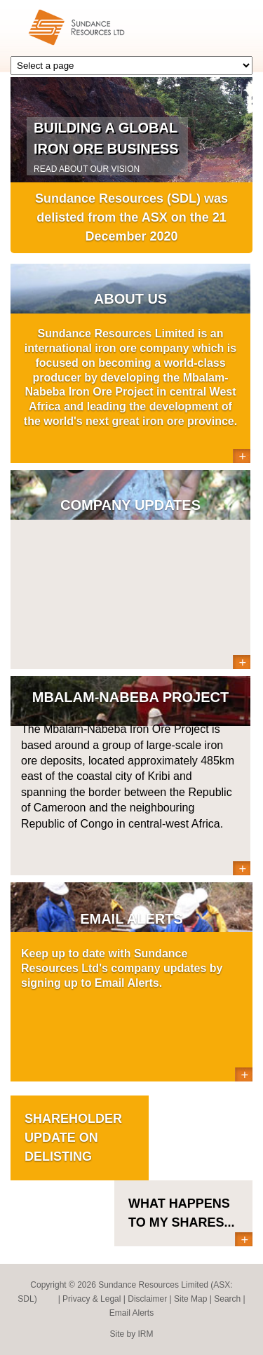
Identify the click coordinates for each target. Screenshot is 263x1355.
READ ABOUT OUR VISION (87, 169)
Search (227, 1299)
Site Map (190, 1299)
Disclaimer (147, 1299)
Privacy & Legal (91, 1299)
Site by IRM (131, 1334)
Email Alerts (131, 1313)
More (241, 456)
